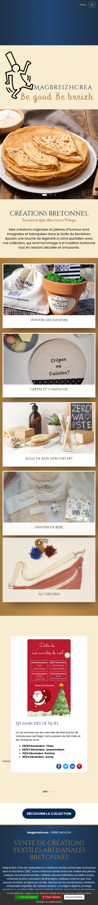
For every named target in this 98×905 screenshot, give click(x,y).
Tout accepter (26, 897)
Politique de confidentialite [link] (49, 902)
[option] (49, 704)
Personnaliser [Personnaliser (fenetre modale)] (74, 897)
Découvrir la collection (49, 813)
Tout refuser (51, 897)
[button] (5, 154)
